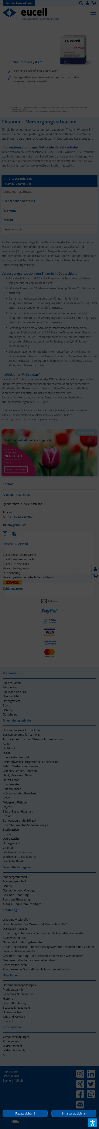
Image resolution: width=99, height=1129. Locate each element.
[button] (49, 590)
